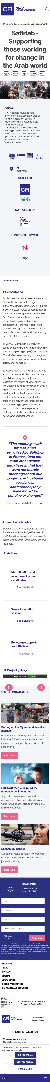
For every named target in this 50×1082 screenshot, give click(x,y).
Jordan (15, 73)
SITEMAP (6, 975)
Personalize (25, 1069)
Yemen (42, 73)
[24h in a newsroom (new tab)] (25, 1040)
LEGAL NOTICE (8, 979)
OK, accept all (25, 1055)
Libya (24, 73)
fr (8, 1078)
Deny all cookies (25, 1062)
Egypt (6, 73)
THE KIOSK (7, 963)
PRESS (5, 967)
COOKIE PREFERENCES (12, 984)
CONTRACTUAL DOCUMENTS (15, 988)
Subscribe (37, 938)
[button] (9, 688)
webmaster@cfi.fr (13, 951)
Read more (9, 755)
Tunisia (33, 73)
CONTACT (6, 971)
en (3, 1078)
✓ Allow (32, 676)
